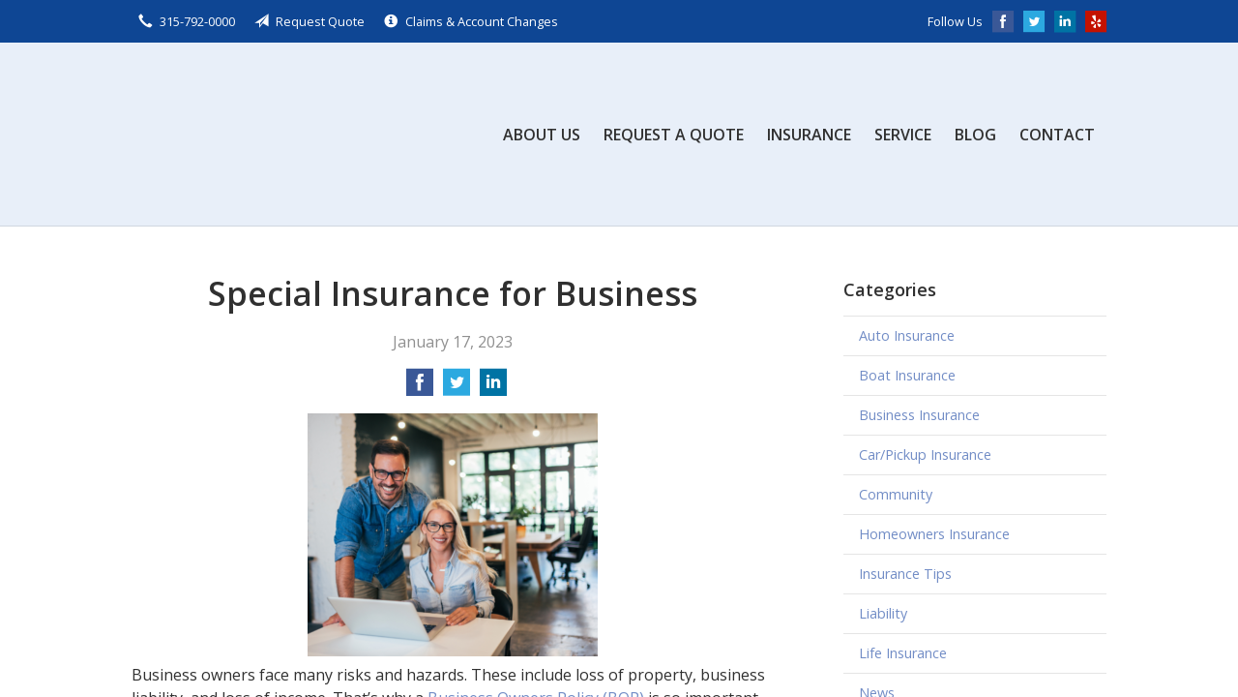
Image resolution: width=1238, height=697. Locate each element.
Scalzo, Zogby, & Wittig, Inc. (277, 134)
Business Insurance (919, 415)
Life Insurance (903, 653)
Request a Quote (674, 134)
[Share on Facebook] (419, 388)
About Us (541, 134)
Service (902, 134)
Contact (1057, 134)
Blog (975, 134)
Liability (883, 613)
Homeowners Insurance (934, 534)
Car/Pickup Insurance (925, 454)
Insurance (809, 134)
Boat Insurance (907, 375)
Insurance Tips (905, 573)
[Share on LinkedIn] (493, 388)
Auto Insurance (907, 335)
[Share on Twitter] (456, 388)
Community (895, 494)
